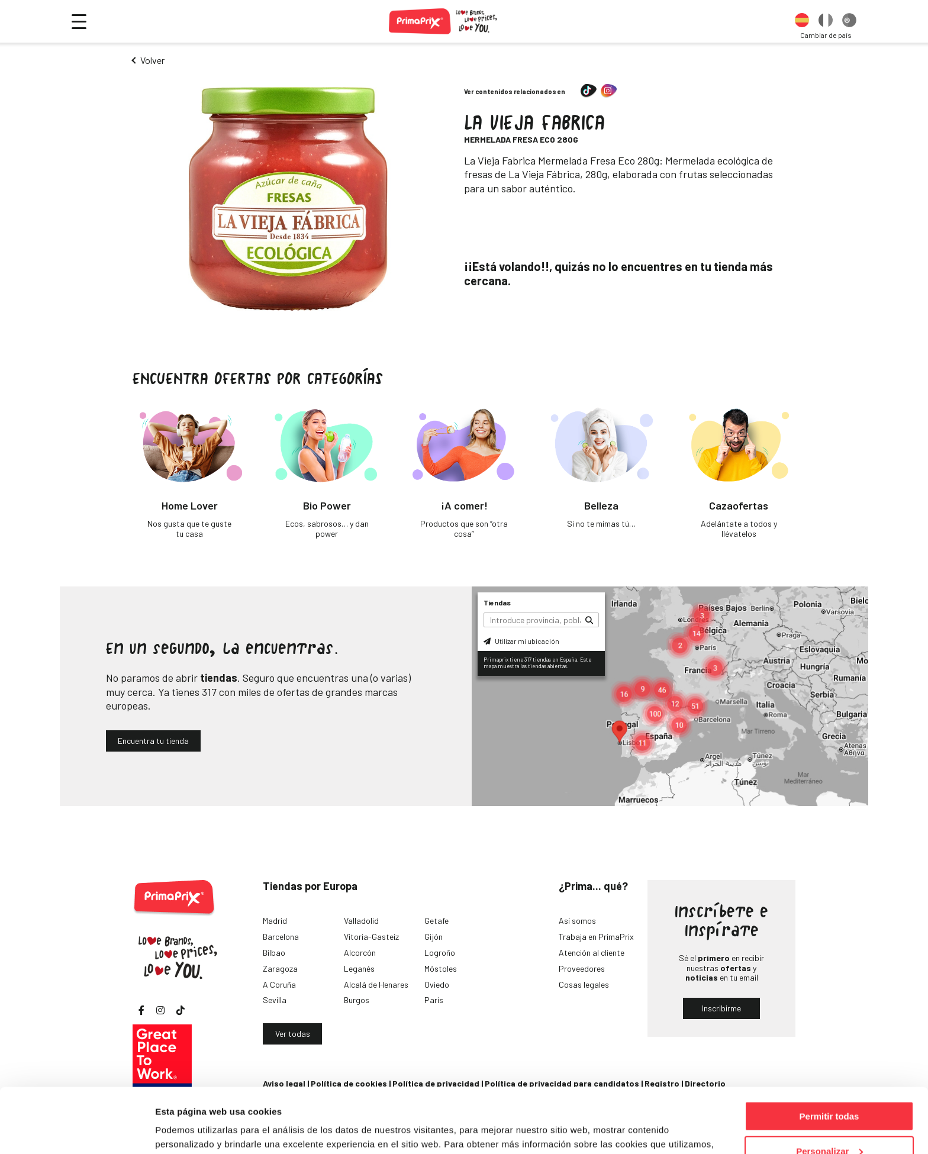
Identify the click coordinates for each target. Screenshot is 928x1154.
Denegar (829, 1125)
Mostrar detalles (189, 1130)
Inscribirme (721, 1008)
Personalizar (829, 1090)
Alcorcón (360, 952)
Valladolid (361, 921)
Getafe (436, 921)
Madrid (275, 921)
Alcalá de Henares (376, 984)
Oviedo (436, 984)
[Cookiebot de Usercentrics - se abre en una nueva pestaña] (76, 1131)
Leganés (359, 968)
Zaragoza (280, 968)
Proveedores (582, 968)
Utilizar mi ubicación (521, 641)
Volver (152, 60)
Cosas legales (584, 984)
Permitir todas (829, 1055)
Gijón (433, 936)
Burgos (356, 1000)
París (433, 1000)
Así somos (577, 921)
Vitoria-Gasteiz (371, 936)
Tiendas (497, 602)
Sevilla (274, 1000)
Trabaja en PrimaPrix (596, 936)
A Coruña (279, 984)
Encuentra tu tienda (153, 741)
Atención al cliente (591, 952)
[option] (802, 21)
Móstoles (440, 968)
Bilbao (274, 952)
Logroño (439, 952)
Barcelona (281, 936)
